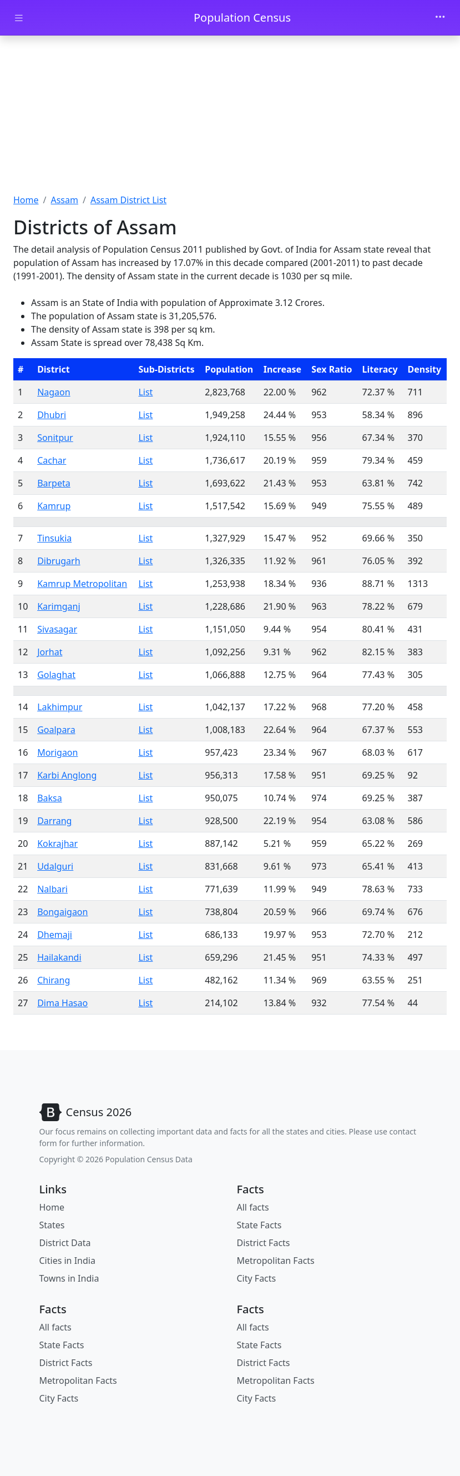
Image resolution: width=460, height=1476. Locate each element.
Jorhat (49, 652)
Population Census (242, 17)
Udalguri (55, 866)
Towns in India (69, 1278)
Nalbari (52, 889)
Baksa (49, 798)
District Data (65, 1243)
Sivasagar (57, 629)
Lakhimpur (59, 707)
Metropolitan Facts (276, 1260)
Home (26, 200)
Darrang (54, 821)
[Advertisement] (230, 118)
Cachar (51, 460)
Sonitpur (55, 437)
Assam (64, 200)
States (52, 1225)
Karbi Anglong (67, 775)
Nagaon (53, 392)
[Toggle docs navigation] (19, 18)
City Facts (256, 1278)
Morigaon (57, 752)
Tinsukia (54, 538)
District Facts (263, 1243)
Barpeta (53, 483)
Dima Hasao (62, 1003)
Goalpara (56, 730)
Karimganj (58, 606)
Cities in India (67, 1260)
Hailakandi (59, 957)
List (145, 392)
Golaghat (56, 675)
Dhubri (51, 415)
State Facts (259, 1225)
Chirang (53, 980)
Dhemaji (54, 934)
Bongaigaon (62, 912)
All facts (253, 1207)
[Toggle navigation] (440, 18)
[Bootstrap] (85, 1112)
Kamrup (53, 506)
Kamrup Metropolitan (82, 584)
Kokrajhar (57, 843)
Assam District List (128, 200)
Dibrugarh (58, 561)
